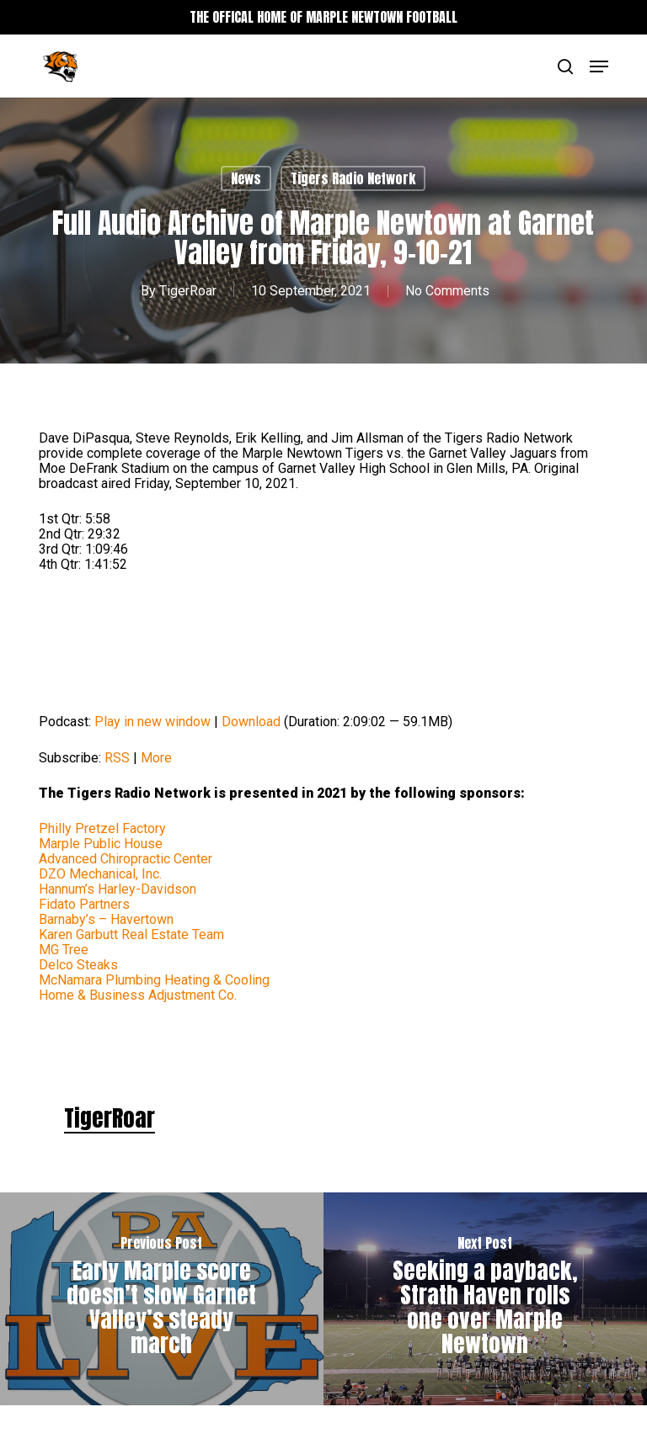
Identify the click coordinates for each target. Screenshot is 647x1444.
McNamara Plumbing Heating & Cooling (154, 980)
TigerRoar (188, 291)
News (246, 178)
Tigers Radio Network (353, 178)
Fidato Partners (84, 904)
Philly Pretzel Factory (102, 828)
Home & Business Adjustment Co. (138, 995)
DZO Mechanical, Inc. (100, 874)
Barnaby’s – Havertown (106, 919)
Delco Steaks (78, 965)
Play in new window (152, 722)
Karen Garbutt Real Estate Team (131, 934)
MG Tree (63, 950)
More (156, 758)
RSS (117, 758)
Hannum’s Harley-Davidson (117, 889)
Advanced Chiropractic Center (125, 859)
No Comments (447, 291)
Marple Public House (101, 844)
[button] (599, 66)
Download (251, 722)
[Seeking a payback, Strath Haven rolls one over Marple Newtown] (485, 1298)
